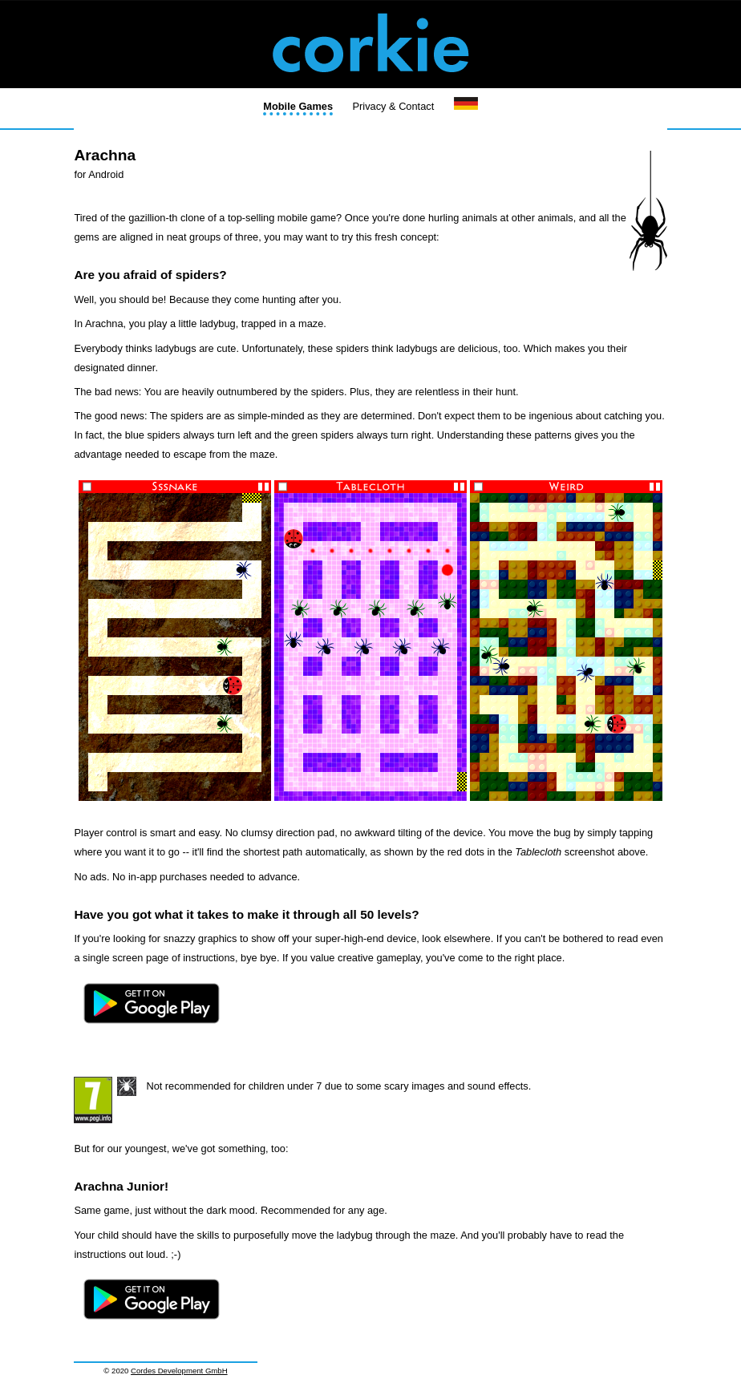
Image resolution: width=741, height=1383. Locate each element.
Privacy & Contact (394, 106)
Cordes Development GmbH (179, 1370)
